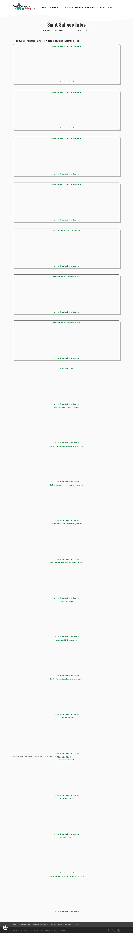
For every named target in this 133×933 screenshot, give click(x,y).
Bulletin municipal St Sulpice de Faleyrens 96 (66, 46)
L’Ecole (78, 8)
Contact (77, 925)
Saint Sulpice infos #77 (66, 837)
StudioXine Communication (54, 930)
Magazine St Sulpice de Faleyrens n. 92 (66, 230)
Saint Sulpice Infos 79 (66, 760)
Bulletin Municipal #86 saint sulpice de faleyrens (66, 485)
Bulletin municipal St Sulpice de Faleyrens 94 (66, 138)
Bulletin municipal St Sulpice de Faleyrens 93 (66, 185)
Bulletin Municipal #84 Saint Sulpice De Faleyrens (66, 562)
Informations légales (40, 925)
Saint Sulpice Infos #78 (66, 799)
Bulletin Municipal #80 (66, 718)
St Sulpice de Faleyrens (21, 925)
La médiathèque (91, 8)
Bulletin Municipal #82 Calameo (66, 640)
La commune (66, 8)
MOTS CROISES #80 (64, 756)
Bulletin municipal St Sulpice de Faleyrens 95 (66, 92)
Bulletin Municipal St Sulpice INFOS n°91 (66, 277)
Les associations (107, 8)
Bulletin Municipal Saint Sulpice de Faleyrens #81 (66, 679)
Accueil (44, 8)
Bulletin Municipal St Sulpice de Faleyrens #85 (66, 524)
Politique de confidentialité (61, 925)
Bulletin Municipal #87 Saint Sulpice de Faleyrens (66, 446)
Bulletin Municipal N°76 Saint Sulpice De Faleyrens (66, 876)
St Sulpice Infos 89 (66, 368)
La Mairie (53, 8)
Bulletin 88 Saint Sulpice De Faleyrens (66, 407)
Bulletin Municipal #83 (66, 601)
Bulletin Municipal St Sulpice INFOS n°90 (66, 323)
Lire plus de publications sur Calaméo (66, 82)
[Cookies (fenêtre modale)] (5, 927)
